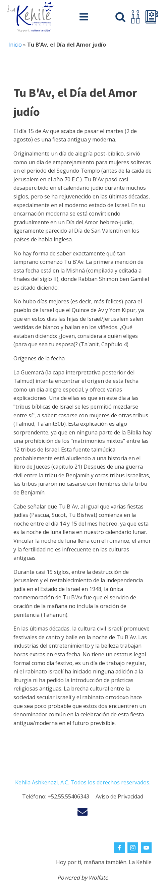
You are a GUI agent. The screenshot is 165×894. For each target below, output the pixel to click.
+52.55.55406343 (68, 796)
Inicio (15, 44)
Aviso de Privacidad (119, 796)
